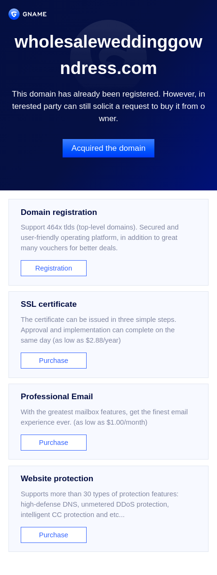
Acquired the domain (109, 148)
